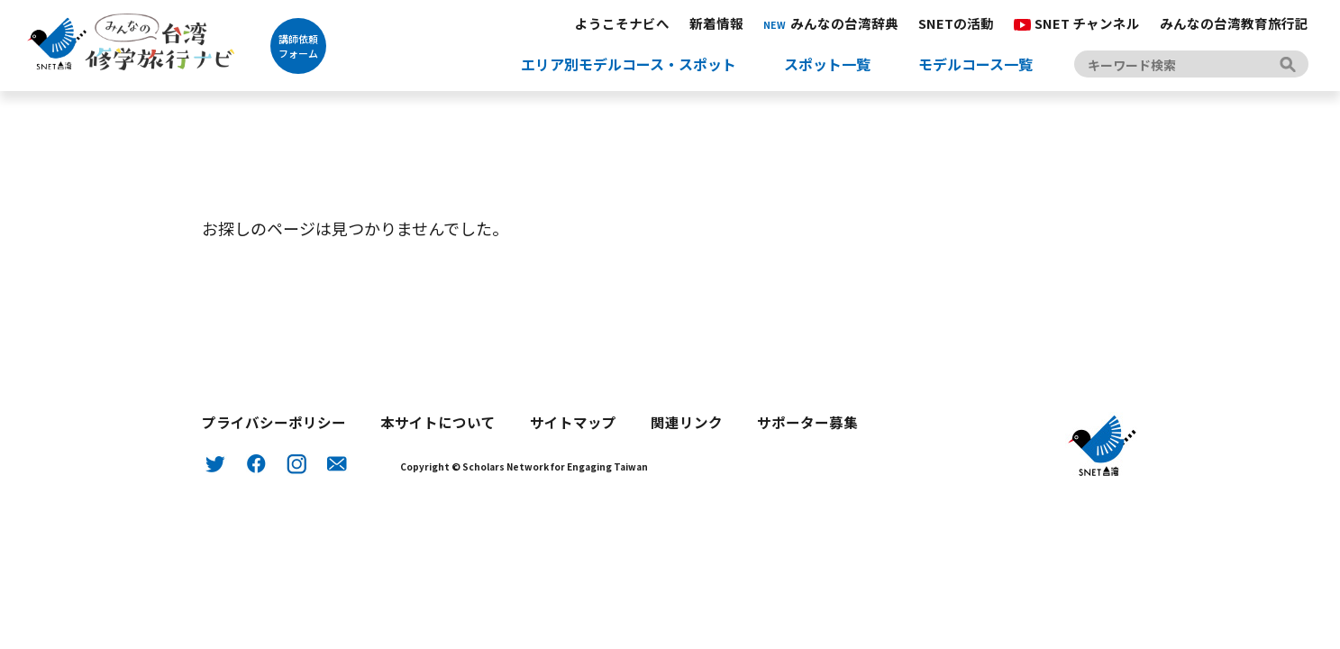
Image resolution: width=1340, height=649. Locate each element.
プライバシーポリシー (274, 422)
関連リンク (687, 422)
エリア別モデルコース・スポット (628, 64)
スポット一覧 (827, 64)
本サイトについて (438, 422)
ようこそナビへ (622, 23)
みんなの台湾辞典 (830, 23)
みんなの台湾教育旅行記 (1234, 23)
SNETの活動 (956, 23)
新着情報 (716, 23)
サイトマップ (573, 422)
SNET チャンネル (1077, 23)
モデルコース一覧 (975, 64)
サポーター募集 (807, 422)
